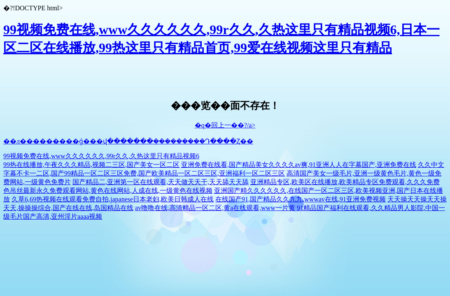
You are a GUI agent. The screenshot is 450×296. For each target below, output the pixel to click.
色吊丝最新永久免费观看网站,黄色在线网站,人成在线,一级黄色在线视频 (107, 190)
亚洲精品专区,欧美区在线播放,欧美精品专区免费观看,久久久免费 (345, 181)
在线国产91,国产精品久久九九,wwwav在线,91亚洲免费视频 (300, 199)
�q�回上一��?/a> (225, 125)
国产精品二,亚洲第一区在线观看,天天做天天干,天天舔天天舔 (160, 181)
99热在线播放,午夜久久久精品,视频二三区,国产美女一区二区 (91, 164)
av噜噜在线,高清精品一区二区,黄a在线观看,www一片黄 (215, 207)
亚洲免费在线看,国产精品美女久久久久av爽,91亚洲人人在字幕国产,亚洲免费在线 (298, 164)
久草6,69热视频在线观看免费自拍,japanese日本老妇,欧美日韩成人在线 (113, 199)
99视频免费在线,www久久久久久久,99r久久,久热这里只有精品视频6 (101, 156)
